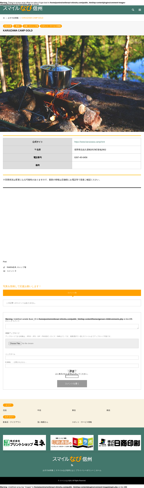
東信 (17, 26)
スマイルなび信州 (66, 480)
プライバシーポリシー (85, 470)
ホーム (98, 470)
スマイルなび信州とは (65, 470)
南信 (108, 410)
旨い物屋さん (42, 422)
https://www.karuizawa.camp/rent (89, 142)
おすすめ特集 (48, 470)
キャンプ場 (21, 267)
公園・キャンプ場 (31, 26)
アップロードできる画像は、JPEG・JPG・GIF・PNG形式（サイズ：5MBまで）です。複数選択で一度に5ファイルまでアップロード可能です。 (58, 336)
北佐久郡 (7, 26)
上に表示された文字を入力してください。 (72, 374)
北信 (5, 410)
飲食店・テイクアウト (12, 422)
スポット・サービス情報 (51, 26)
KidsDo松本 (11, 267)
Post (5, 262)
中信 (39, 410)
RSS (72, 465)
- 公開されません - (15, 362)
